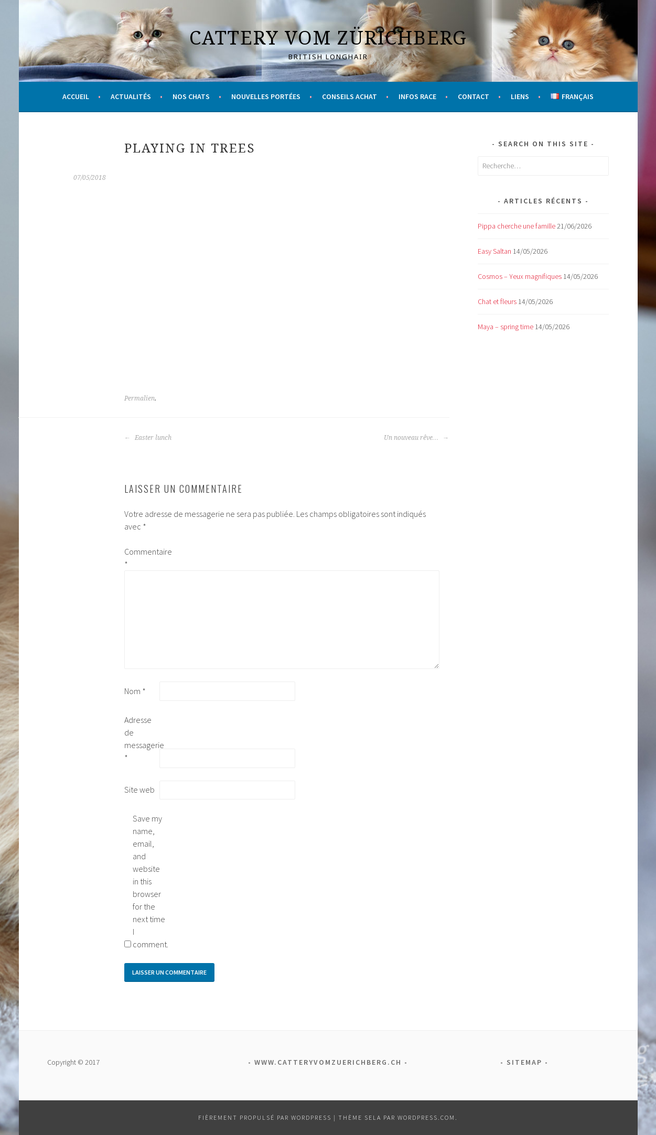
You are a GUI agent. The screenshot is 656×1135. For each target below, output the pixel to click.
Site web (139, 789)
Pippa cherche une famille (516, 226)
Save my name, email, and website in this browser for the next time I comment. (149, 881)
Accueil (75, 96)
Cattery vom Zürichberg (328, 37)
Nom (135, 691)
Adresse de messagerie (141, 739)
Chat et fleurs (497, 301)
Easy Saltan (494, 251)
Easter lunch (147, 437)
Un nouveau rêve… (416, 437)
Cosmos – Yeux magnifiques (520, 276)
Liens (520, 96)
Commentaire (141, 557)
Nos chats (191, 96)
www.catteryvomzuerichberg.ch (328, 1062)
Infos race (417, 96)
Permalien (139, 398)
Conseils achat (349, 96)
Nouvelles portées (265, 96)
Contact (473, 96)
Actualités (131, 96)
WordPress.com (426, 1117)
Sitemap (524, 1062)
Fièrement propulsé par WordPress (264, 1117)
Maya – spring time (505, 326)
